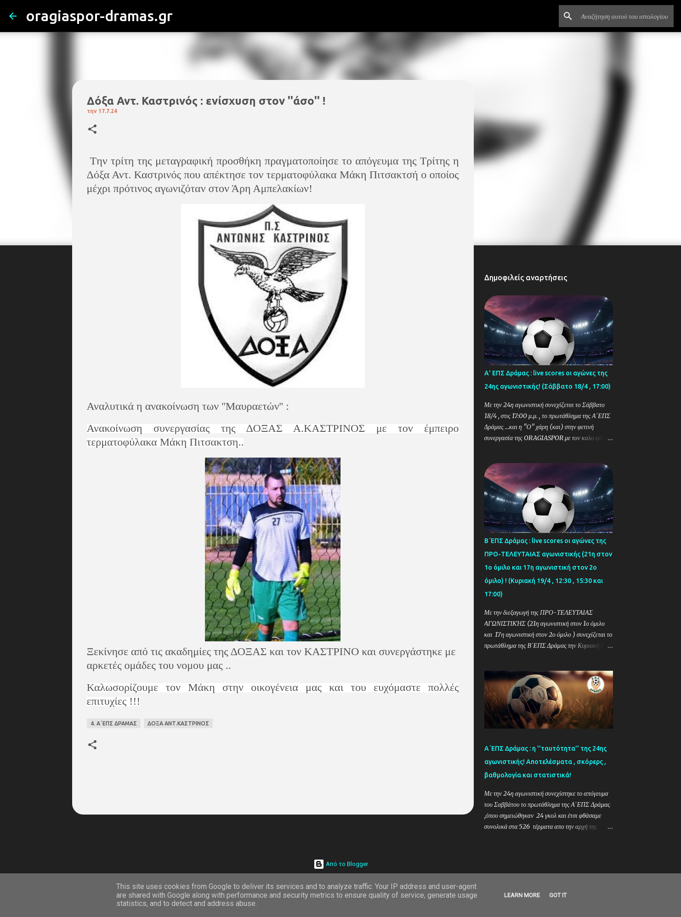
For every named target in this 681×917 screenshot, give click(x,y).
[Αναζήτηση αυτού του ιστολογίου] (625, 16)
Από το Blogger (340, 863)
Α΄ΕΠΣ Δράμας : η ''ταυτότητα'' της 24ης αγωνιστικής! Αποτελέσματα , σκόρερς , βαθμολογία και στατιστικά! (545, 762)
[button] (92, 130)
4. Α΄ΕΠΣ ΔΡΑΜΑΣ (114, 723)
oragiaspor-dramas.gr (99, 15)
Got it (558, 895)
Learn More (522, 895)
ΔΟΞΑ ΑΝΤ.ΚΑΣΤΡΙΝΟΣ (178, 723)
